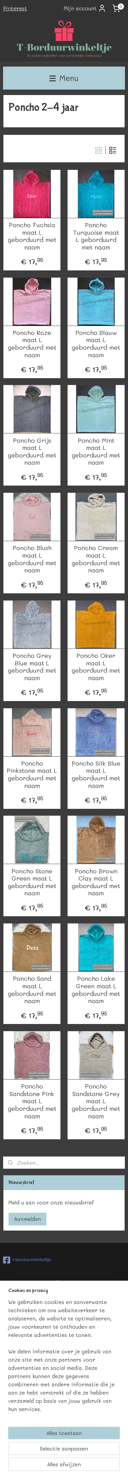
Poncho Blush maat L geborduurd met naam (32, 559)
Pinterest (15, 8)
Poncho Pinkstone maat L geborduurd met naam (32, 774)
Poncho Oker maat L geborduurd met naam (96, 667)
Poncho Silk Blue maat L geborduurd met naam (96, 774)
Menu (64, 78)
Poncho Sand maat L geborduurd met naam (32, 989)
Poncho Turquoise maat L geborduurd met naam (96, 236)
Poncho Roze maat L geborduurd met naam (32, 344)
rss (96, 1455)
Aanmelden (27, 1218)
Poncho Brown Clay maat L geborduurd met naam (96, 882)
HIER (73, 1311)
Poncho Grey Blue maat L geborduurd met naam (32, 667)
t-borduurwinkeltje (27, 1260)
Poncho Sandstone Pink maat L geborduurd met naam (32, 1101)
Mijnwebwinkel (87, 1466)
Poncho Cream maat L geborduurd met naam (96, 559)
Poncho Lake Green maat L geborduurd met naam (96, 989)
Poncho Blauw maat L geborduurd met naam (96, 344)
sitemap (81, 1455)
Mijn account (85, 8)
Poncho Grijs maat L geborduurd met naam (32, 451)
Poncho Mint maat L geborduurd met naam (96, 451)
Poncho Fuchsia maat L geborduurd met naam (32, 236)
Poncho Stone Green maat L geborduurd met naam (32, 882)
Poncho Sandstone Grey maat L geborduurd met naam (96, 1101)
